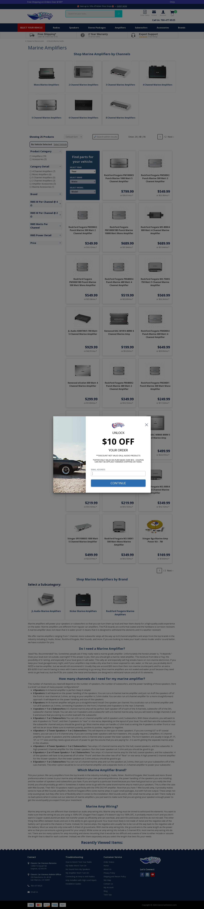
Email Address (98, 469)
